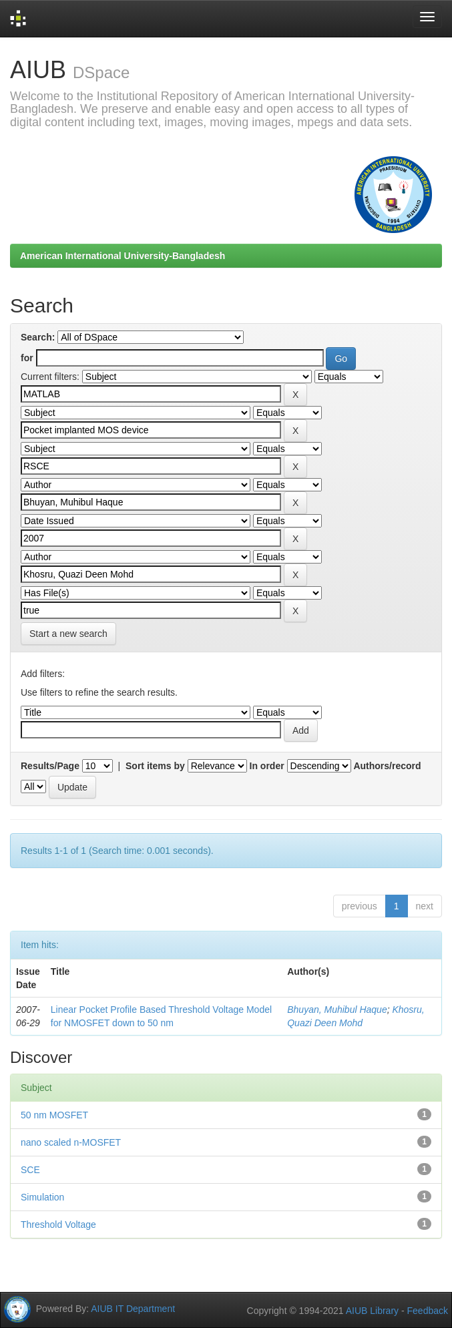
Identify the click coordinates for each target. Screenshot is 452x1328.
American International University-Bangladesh (122, 255)
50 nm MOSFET (54, 1115)
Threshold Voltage (58, 1224)
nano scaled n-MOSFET (71, 1142)
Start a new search (68, 633)
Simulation (42, 1197)
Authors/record (387, 765)
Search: (38, 337)
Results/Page (50, 765)
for (27, 358)
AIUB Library (372, 1310)
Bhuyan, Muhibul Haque (337, 1009)
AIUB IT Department (133, 1308)
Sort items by (155, 765)
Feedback (427, 1310)
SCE (30, 1169)
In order (267, 765)
